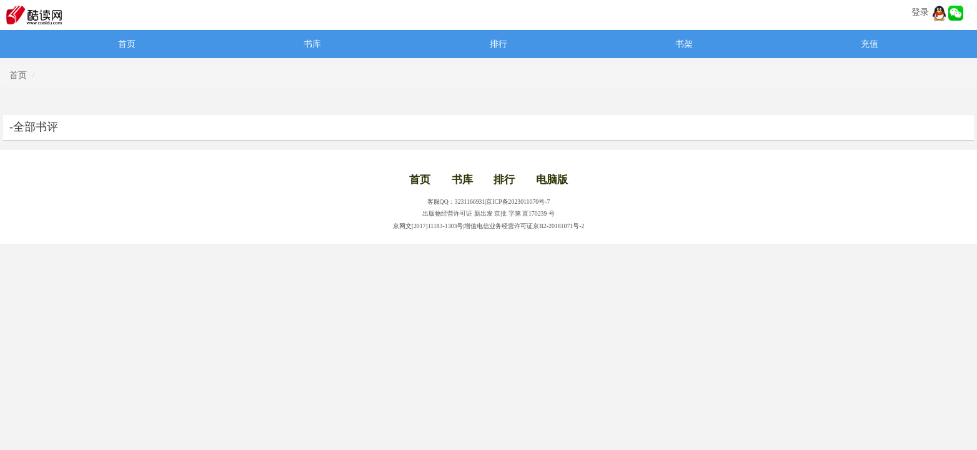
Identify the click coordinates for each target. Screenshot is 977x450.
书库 (312, 44)
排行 (498, 44)
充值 (869, 44)
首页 (127, 44)
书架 (684, 44)
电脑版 (552, 180)
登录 (920, 12)
